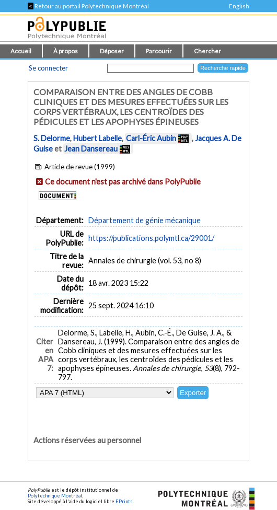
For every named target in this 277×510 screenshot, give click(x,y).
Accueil (20, 51)
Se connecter (48, 68)
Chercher (207, 51)
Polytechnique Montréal (55, 496)
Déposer (112, 51)
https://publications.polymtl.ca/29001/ (151, 238)
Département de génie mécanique (144, 220)
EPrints (124, 501)
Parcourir (159, 51)
